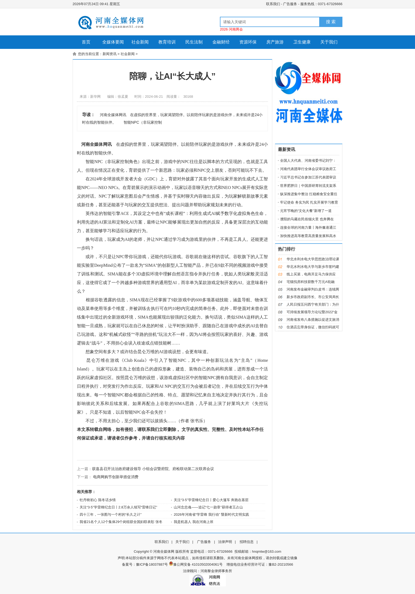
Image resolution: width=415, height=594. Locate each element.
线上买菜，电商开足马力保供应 (311, 274)
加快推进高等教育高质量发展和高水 (308, 236)
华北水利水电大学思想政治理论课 (313, 259)
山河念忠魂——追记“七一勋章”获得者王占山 (208, 507)
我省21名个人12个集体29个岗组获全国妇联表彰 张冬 (121, 522)
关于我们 (329, 42)
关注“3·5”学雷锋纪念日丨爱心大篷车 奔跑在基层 (211, 500)
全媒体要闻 (113, 42)
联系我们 (273, 4)
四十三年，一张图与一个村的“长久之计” (111, 514)
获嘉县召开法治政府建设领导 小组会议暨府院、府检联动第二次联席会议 (153, 469)
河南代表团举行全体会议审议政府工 (308, 169)
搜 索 (331, 21)
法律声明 (225, 542)
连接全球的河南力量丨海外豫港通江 (308, 227)
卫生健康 (302, 42)
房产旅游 (275, 42)
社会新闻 (140, 42)
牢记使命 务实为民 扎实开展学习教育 (309, 202)
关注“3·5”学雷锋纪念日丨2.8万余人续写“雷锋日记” (118, 507)
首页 (86, 42)
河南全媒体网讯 (96, 144)
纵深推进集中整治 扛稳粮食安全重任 (308, 194)
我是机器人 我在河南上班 (193, 522)
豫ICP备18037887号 (152, 564)
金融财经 (221, 42)
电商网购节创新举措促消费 (115, 477)
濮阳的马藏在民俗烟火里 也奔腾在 (307, 219)
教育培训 (167, 42)
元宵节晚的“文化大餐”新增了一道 (306, 211)
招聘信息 (247, 542)
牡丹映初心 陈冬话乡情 (98, 500)
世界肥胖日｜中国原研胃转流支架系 (308, 186)
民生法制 (194, 42)
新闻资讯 (110, 54)
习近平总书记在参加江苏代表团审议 (308, 177)
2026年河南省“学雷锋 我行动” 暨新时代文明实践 (211, 514)
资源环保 (248, 42)
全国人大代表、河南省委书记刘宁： (308, 160)
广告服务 (290, 4)
